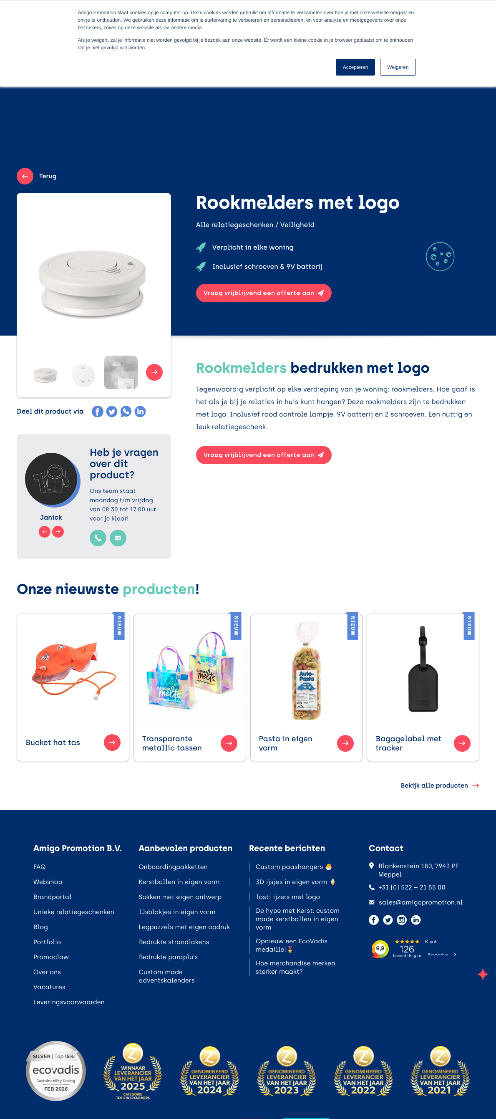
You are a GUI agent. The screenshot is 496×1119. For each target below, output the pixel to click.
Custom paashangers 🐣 (294, 867)
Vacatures (49, 987)
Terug (36, 176)
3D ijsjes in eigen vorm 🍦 (296, 882)
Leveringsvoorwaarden (69, 1002)
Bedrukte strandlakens (173, 942)
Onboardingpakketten (172, 867)
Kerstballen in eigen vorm (178, 882)
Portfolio (47, 942)
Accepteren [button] (355, 67)
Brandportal (52, 897)
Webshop (47, 882)
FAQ (39, 867)
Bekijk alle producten (439, 785)
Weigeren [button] (397, 67)
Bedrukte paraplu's (168, 957)
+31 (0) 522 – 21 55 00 (407, 887)
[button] (41, 372)
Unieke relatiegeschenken (73, 912)
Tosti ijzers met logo (288, 897)
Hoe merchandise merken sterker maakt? (295, 967)
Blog (40, 927)
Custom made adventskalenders (166, 976)
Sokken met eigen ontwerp (180, 897)
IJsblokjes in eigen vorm (176, 912)
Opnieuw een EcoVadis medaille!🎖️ (291, 945)
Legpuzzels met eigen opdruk (184, 927)
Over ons (47, 972)
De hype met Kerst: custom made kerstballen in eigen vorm (298, 919)
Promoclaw (51, 957)
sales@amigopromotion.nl (416, 902)
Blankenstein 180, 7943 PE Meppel (414, 870)
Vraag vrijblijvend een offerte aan (264, 293)
